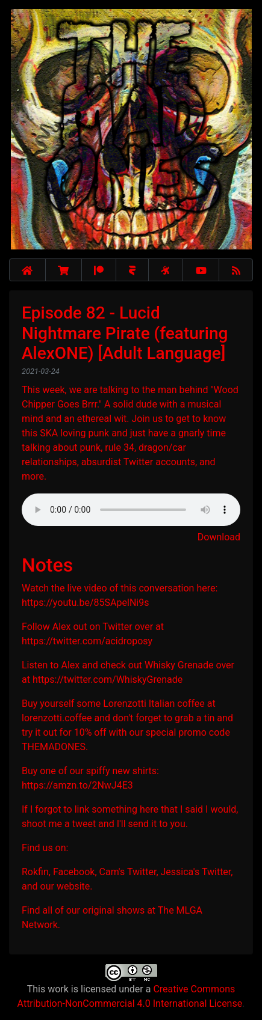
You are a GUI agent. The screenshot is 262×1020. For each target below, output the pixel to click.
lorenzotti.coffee (57, 718)
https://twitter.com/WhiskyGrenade (107, 679)
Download (219, 537)
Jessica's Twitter (196, 872)
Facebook (74, 872)
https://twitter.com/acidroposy (87, 641)
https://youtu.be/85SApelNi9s (85, 602)
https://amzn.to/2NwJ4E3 (77, 785)
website (73, 886)
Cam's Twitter (128, 872)
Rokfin (35, 872)
